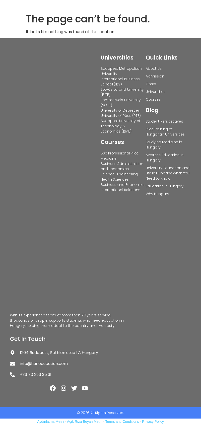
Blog (152, 110)
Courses (112, 142)
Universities (117, 58)
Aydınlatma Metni (50, 422)
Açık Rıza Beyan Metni (84, 422)
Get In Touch (28, 339)
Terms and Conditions (122, 422)
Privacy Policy (153, 422)
